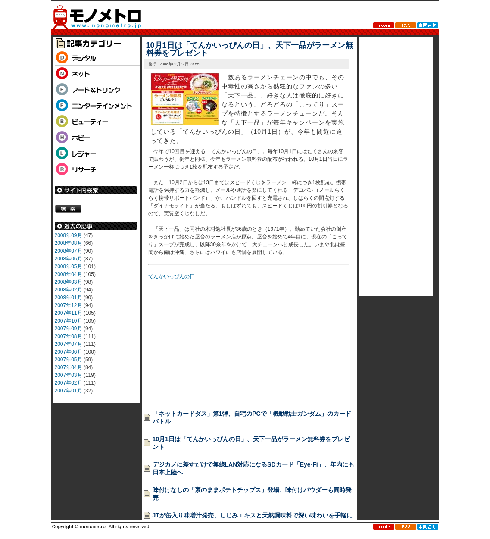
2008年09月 (68, 235)
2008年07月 (68, 251)
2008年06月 (68, 259)
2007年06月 (68, 352)
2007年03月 (68, 375)
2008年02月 (68, 290)
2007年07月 (68, 344)
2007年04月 (68, 367)
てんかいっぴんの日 (171, 276)
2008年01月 (68, 298)
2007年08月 (68, 336)
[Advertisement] (213, 342)
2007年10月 (68, 321)
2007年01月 (68, 391)
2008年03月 (68, 282)
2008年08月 (68, 243)
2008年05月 (68, 266)
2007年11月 (68, 313)
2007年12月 (68, 305)
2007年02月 (68, 383)
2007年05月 (68, 360)
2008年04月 (68, 274)
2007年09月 (68, 329)
